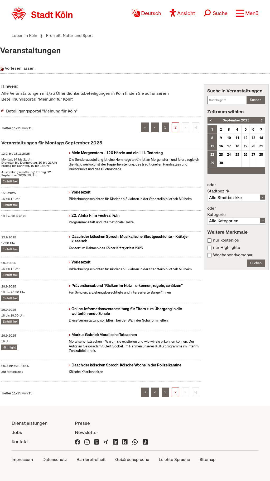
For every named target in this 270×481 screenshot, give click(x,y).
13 (253, 137)
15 (212, 146)
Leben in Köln (24, 35)
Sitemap (207, 459)
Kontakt (20, 441)
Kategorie (236, 211)
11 (237, 137)
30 (221, 163)
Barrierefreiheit (91, 459)
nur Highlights (226, 248)
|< (144, 127)
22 (212, 154)
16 (221, 146)
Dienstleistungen (29, 423)
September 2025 (236, 120)
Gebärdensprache (132, 459)
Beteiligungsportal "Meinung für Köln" (42, 111)
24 (229, 154)
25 (237, 154)
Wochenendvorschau (233, 255)
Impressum (22, 459)
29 (212, 163)
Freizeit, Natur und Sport (69, 35)
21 (261, 146)
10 (229, 137)
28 (261, 154)
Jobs (17, 432)
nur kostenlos (226, 240)
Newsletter (86, 432)
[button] (247, 13)
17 (229, 146)
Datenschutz (54, 459)
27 (253, 154)
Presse (82, 423)
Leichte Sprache (174, 459)
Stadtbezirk (236, 188)
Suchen (255, 100)
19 (245, 146)
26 (245, 154)
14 (261, 137)
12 (245, 137)
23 (221, 154)
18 (237, 146)
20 (253, 146)
